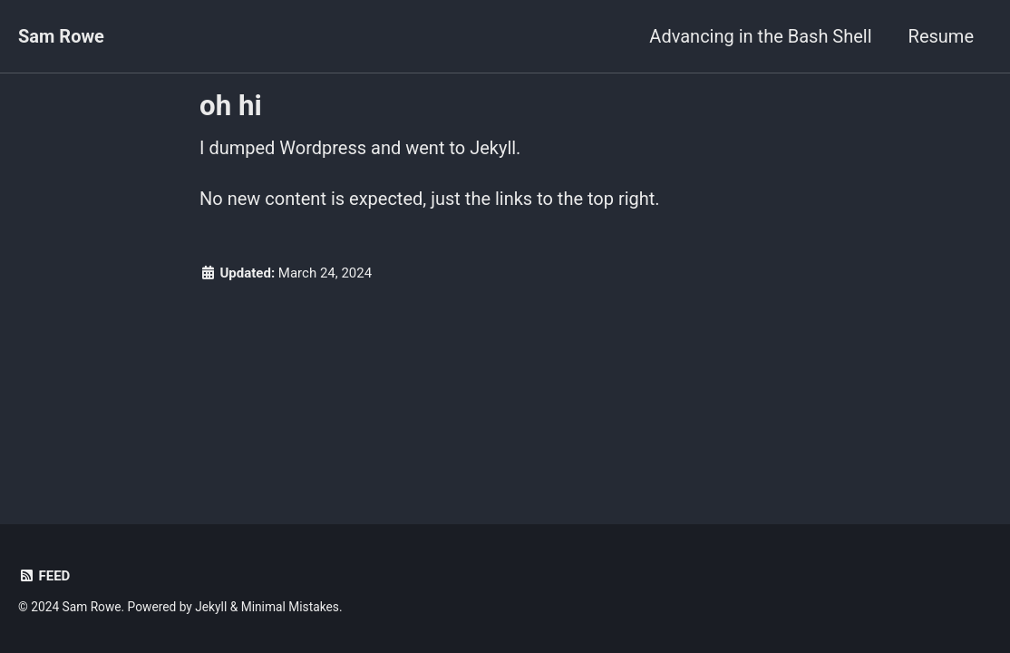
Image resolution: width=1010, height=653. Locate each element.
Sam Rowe (61, 36)
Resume (941, 36)
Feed (44, 576)
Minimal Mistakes (290, 606)
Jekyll (211, 606)
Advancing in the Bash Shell (760, 36)
